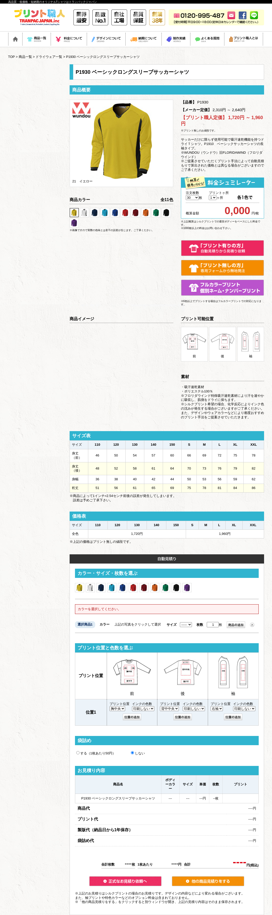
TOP (11, 57)
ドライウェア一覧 (49, 57)
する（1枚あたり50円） (96, 753)
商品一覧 (25, 57)
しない (138, 753)
